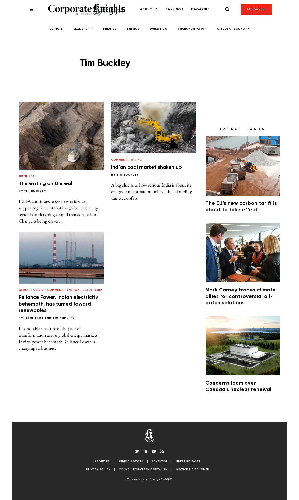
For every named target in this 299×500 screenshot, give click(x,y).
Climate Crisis (31, 290)
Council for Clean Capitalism (143, 469)
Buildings (158, 29)
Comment (27, 176)
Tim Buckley (35, 191)
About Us (149, 9)
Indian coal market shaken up (146, 167)
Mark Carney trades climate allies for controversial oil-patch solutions (241, 297)
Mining (136, 159)
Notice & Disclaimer (192, 469)
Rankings (175, 9)
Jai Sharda (34, 318)
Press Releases (188, 461)
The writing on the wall (46, 183)
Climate (56, 29)
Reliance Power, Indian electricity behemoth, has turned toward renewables (58, 304)
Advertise (160, 461)
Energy (133, 29)
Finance (110, 29)
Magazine (200, 9)
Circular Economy (233, 29)
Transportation (192, 29)
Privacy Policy (98, 469)
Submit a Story (130, 461)
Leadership (83, 29)
